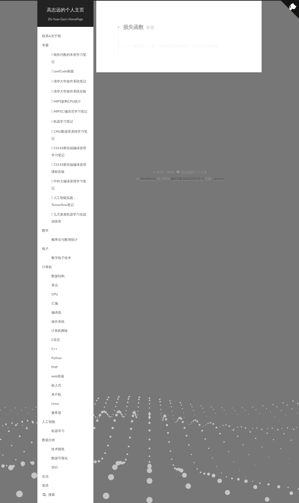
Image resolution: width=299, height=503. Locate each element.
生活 (45, 476)
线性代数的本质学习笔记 (68, 58)
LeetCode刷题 (62, 71)
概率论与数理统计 (64, 239)
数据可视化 (59, 458)
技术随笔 (57, 449)
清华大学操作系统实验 (68, 91)
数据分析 (48, 440)
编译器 (56, 312)
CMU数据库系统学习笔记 (69, 134)
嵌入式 (56, 385)
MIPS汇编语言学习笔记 (69, 111)
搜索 (48, 494)
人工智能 (48, 422)
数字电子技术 (61, 258)
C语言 (55, 340)
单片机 (56, 394)
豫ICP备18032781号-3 (187, 179)
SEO (54, 467)
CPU (54, 294)
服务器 (56, 412)
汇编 (54, 303)
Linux (55, 403)
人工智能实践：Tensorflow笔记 (63, 201)
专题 (45, 45)
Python (56, 358)
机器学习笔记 (62, 121)
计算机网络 (59, 331)
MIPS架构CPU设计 (66, 101)
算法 (54, 285)
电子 (45, 249)
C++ (54, 349)
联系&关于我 (51, 36)
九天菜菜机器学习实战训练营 (68, 217)
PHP (54, 367)
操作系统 (57, 321)
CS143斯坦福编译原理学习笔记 (68, 151)
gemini (219, 179)
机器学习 (57, 431)
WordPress (148, 179)
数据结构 (57, 276)
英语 (45, 485)
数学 (45, 230)
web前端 (57, 376)
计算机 (47, 267)
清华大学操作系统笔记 (68, 81)
